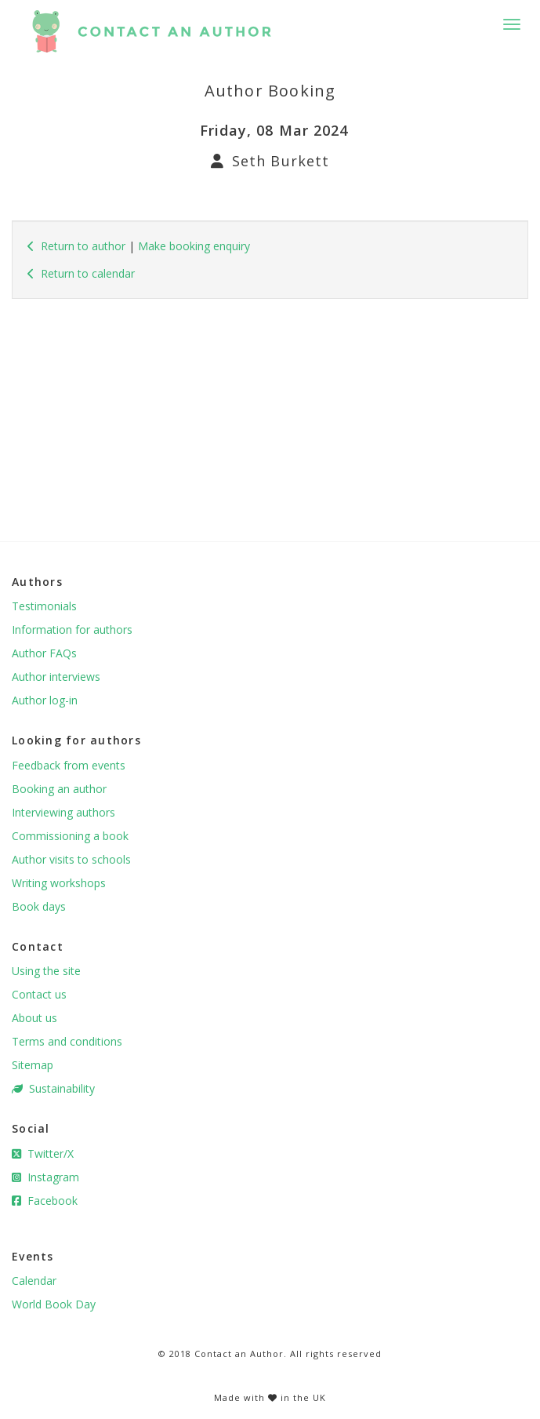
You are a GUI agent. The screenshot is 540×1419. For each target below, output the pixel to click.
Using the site (46, 970)
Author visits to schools (71, 859)
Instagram (45, 1177)
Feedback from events (68, 765)
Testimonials (44, 606)
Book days (39, 906)
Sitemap (32, 1064)
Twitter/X (43, 1153)
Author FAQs (44, 653)
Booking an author (59, 788)
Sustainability (53, 1088)
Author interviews (56, 676)
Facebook (45, 1200)
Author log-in (45, 700)
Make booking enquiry (194, 245)
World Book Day (54, 1304)
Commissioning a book (70, 835)
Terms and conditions (67, 1041)
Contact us (39, 994)
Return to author (76, 245)
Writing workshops (59, 882)
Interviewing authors (63, 812)
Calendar (34, 1280)
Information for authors (72, 629)
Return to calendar (81, 273)
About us (34, 1017)
